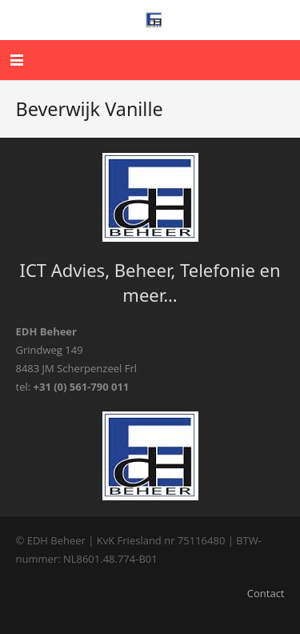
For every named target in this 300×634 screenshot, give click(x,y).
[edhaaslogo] (154, 20)
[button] (17, 60)
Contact (266, 593)
